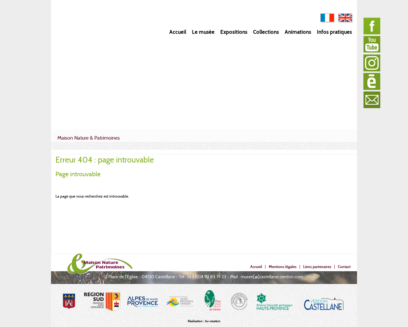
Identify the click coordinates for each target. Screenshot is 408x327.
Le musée (203, 32)
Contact (344, 266)
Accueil (177, 32)
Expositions (233, 32)
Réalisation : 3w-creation (204, 321)
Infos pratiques (334, 32)
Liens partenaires (317, 266)
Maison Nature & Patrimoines (88, 138)
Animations (298, 32)
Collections (266, 32)
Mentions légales (282, 266)
